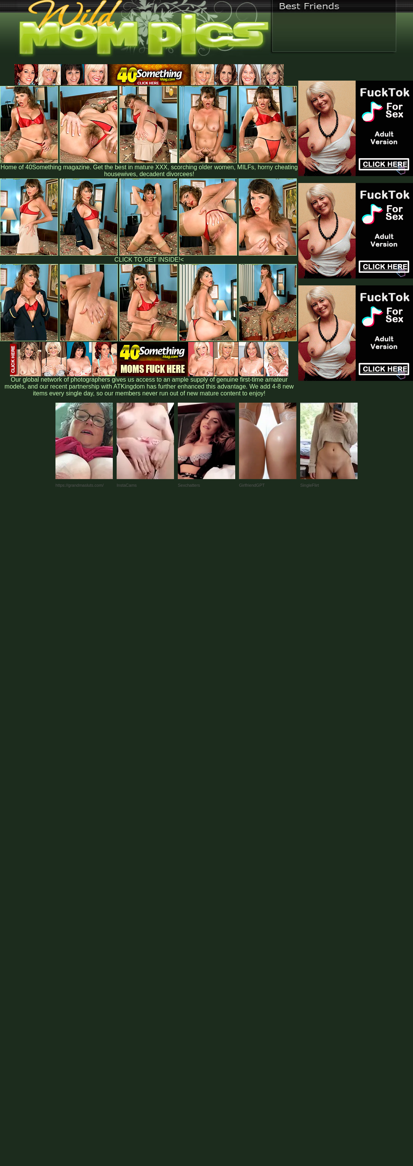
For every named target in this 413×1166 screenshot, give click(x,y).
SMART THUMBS (220, 1006)
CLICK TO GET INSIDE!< (149, 259)
